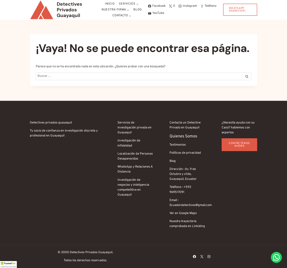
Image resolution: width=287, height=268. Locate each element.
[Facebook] (194, 256)
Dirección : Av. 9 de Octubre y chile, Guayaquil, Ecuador (183, 174)
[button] (276, 257)
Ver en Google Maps (183, 213)
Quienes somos (183, 136)
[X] (202, 256)
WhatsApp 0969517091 (237, 10)
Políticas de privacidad (185, 153)
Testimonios (177, 145)
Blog (137, 10)
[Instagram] (209, 256)
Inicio (110, 4)
